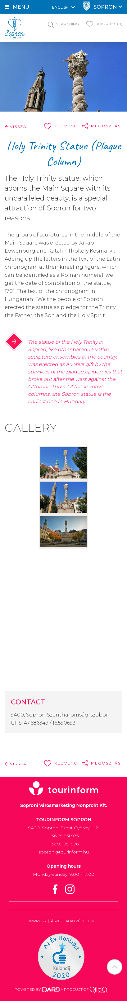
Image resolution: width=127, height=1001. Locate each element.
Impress (37, 921)
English (63, 7)
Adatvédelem (80, 921)
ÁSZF (55, 921)
